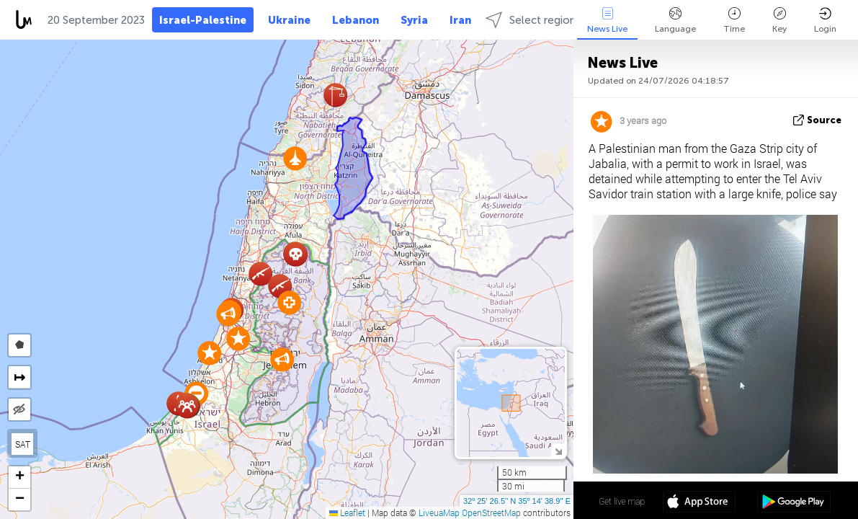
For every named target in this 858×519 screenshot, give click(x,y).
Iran (460, 20)
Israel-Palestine (202, 20)
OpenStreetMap (491, 512)
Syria (414, 20)
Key (779, 20)
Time (734, 20)
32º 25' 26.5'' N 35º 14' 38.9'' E (517, 501)
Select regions (533, 20)
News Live (607, 20)
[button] (295, 158)
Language (675, 20)
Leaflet (347, 512)
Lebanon (355, 20)
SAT (22, 444)
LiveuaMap (439, 512)
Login (825, 20)
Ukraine (289, 20)
